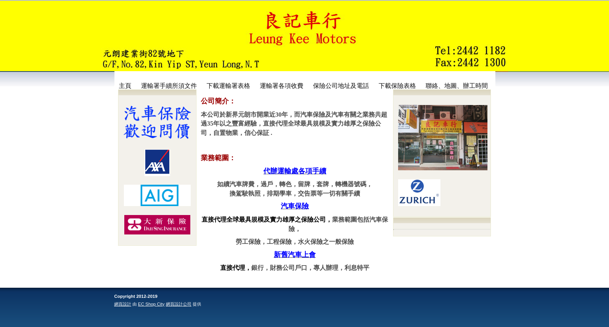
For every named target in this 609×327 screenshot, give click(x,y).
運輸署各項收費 (281, 85)
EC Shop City (151, 304)
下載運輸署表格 (228, 85)
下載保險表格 (397, 85)
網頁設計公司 (178, 304)
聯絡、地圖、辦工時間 (457, 85)
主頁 (125, 85)
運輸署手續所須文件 (169, 85)
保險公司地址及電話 (341, 85)
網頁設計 (122, 304)
